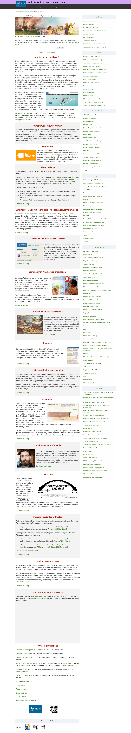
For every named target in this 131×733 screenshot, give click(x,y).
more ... (31, 140)
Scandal (99, 52)
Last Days (86, 150)
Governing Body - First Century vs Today (95, 31)
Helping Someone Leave (90, 313)
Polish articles (21, 685)
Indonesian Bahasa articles (26, 701)
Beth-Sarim (86, 199)
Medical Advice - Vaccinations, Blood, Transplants (97, 219)
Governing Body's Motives (90, 306)
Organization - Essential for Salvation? (94, 44)
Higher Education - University (91, 82)
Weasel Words (87, 379)
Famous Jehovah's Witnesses (92, 296)
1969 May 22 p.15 (58, 529)
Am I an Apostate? (88, 454)
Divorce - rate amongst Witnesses (93, 287)
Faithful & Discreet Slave (90, 27)
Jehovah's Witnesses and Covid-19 (93, 415)
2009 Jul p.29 (63, 541)
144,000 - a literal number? (91, 157)
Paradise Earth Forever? (90, 163)
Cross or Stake (87, 124)
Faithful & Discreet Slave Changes (93, 209)
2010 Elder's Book (88, 474)
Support (41, 11)
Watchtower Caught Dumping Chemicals (95, 461)
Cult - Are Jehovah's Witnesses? (92, 274)
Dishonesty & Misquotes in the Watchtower (95, 73)
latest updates (51, 52)
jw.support (48, 157)
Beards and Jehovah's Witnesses (93, 196)
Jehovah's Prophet (88, 34)
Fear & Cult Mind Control (90, 300)
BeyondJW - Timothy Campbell (92, 431)
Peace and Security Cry (90, 335)
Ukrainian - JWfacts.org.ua (26, 669)
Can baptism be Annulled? (91, 435)
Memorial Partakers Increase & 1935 (93, 222)
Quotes (85, 353)
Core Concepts (99, 17)
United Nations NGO (89, 95)
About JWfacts (87, 254)
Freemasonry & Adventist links (92, 212)
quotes (60, 7)
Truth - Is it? (86, 366)
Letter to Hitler (87, 86)
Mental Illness (87, 332)
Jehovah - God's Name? (90, 144)
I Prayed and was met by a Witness (93, 467)
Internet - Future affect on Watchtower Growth (96, 322)
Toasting (85, 235)
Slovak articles (21, 693)
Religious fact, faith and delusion (92, 477)
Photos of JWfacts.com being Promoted (94, 422)
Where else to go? (88, 383)
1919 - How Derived (89, 21)
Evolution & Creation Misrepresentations (95, 448)
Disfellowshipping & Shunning (92, 131)
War (84, 376)
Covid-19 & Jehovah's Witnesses (92, 267)
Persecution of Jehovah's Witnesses (93, 339)
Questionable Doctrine (99, 111)
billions (29, 184)
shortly (73, 182)
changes (40, 7)
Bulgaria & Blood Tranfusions (91, 56)
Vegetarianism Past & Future (91, 370)
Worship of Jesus (88, 238)
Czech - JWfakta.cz (23, 658)
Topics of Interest (99, 247)
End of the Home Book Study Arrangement (95, 418)
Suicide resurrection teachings (92, 363)
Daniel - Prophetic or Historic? (92, 128)
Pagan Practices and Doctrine (92, 160)
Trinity (85, 170)
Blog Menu (99, 388)
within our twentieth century (63, 179)
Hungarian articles (22, 681)
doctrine (47, 7)
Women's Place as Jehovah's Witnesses (95, 99)
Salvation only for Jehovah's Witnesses (94, 47)
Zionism (85, 241)
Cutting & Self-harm (89, 277)
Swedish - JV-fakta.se (24, 654)
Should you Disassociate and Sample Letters (96, 438)
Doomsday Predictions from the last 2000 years (97, 290)
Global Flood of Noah (89, 137)
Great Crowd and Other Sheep (92, 141)
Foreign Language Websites (91, 303)
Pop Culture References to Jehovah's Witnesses (97, 342)
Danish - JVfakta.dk (23, 675)
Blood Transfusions (88, 121)
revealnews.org (40, 596)
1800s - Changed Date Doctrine (92, 180)
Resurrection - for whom (90, 228)
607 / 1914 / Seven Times (90, 115)
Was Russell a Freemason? (91, 425)
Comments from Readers (90, 280)
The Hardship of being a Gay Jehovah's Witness (97, 444)
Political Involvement (89, 92)
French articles (21, 689)
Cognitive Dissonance (89, 270)
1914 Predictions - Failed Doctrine (93, 183)
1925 (47, 179)
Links (84, 329)
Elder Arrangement (88, 206)
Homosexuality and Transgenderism (93, 319)
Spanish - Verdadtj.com (24, 650)
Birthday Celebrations (89, 118)
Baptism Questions (88, 193)
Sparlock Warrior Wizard (90, 457)
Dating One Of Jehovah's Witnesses (93, 283)
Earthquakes (87, 134)
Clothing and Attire (88, 264)
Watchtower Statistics (89, 373)
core (28, 7)
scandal (33, 7)
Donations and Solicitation (90, 76)
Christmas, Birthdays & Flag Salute (93, 202)
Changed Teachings (99, 176)
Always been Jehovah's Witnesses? (93, 257)
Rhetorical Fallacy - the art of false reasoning (96, 357)
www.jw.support (68, 151)
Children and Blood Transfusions (92, 66)
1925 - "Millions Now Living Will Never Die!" (95, 186)
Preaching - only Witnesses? (91, 167)
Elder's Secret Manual (89, 79)
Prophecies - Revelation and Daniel (93, 225)
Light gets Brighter (88, 37)
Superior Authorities (89, 232)
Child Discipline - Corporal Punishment (94, 69)
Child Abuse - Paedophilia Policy (92, 60)
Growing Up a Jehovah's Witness (92, 309)
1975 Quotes (87, 189)
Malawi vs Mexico (88, 89)
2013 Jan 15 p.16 (53, 547)
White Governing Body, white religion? (94, 105)
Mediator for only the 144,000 (91, 154)
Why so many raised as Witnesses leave (95, 470)
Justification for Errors (89, 40)
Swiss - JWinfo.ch (22, 663)
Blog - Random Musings (90, 261)
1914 (38, 179)
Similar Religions (88, 360)
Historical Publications (89, 316)
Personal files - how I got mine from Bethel (95, 345)
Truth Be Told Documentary (91, 441)
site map (41, 52)
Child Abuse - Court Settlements (92, 63)
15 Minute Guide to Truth (90, 251)
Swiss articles (68, 666)
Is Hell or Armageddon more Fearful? (94, 402)
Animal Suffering (88, 428)
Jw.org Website (87, 451)
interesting (54, 7)
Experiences (86, 293)
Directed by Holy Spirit (89, 24)
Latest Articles (87, 326)
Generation (86, 215)
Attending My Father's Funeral (92, 464)
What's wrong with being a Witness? (93, 102)
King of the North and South (91, 147)
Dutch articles (21, 697)
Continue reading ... (23, 204)
